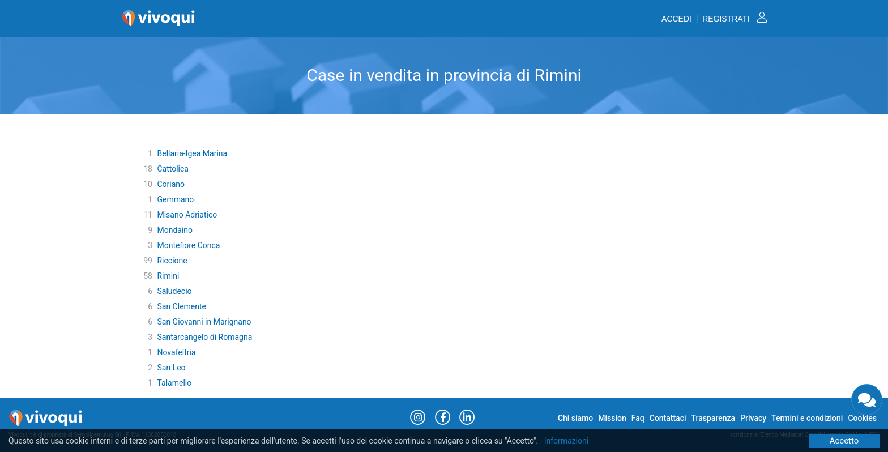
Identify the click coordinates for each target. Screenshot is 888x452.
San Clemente (181, 306)
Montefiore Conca (188, 245)
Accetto (844, 441)
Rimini (168, 275)
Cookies (862, 418)
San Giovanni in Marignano (204, 321)
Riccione (172, 260)
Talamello (174, 382)
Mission (612, 418)
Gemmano (175, 199)
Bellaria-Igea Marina (192, 153)
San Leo (171, 367)
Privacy (753, 418)
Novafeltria (176, 352)
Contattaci (668, 418)
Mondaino (175, 229)
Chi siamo (575, 418)
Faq (637, 418)
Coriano (171, 184)
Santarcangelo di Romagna (204, 337)
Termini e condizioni (807, 418)
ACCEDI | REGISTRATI (714, 18)
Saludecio (174, 291)
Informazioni (566, 440)
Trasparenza (713, 418)
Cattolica (173, 168)
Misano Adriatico (187, 214)
